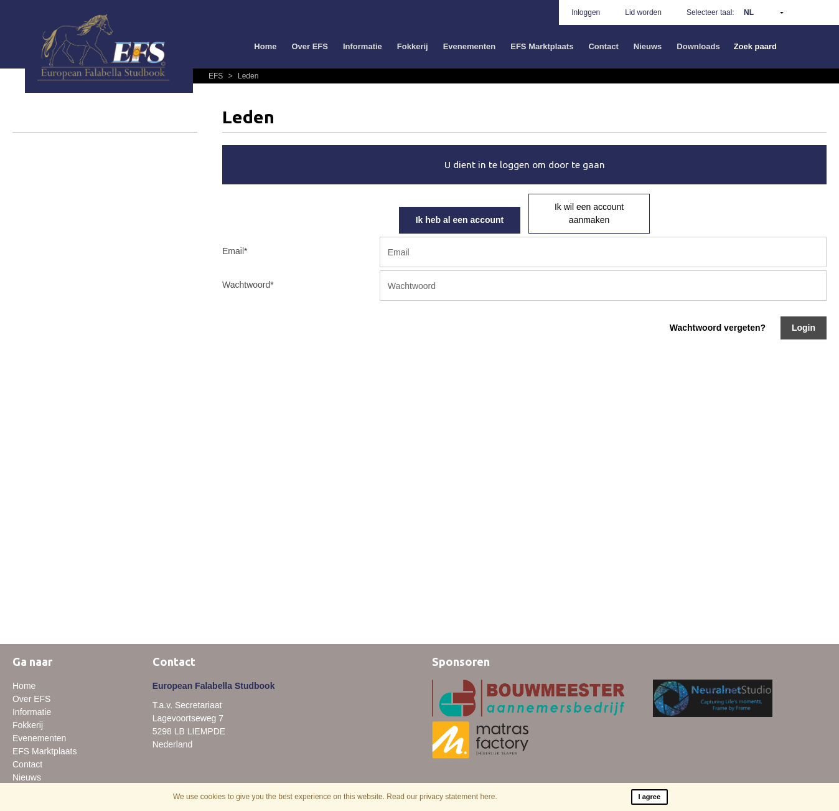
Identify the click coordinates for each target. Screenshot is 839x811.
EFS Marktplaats (541, 46)
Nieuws (648, 46)
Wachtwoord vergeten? (718, 328)
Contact (603, 46)
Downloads (698, 46)
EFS (217, 76)
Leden (242, 76)
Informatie (362, 46)
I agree (649, 796)
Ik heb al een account (460, 220)
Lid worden (643, 12)
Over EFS (309, 46)
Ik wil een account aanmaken (589, 213)
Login (803, 328)
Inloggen (585, 12)
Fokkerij (412, 46)
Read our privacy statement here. (442, 796)
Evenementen (469, 46)
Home (265, 46)
